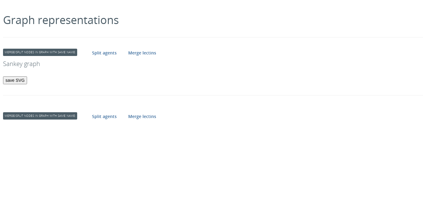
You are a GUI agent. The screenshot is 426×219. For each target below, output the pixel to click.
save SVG (15, 80)
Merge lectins (142, 53)
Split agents (104, 53)
